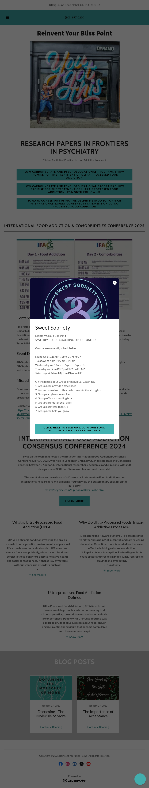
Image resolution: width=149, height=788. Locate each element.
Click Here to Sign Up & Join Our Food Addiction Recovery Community (74, 429)
